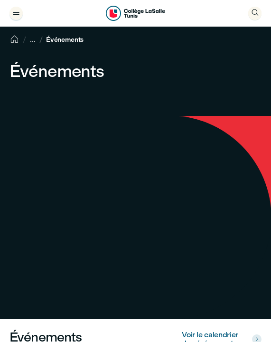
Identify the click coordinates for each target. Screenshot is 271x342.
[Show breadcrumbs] (33, 39)
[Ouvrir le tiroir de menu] (16, 13)
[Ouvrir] (254, 13)
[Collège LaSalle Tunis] (135, 13)
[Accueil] (14, 39)
